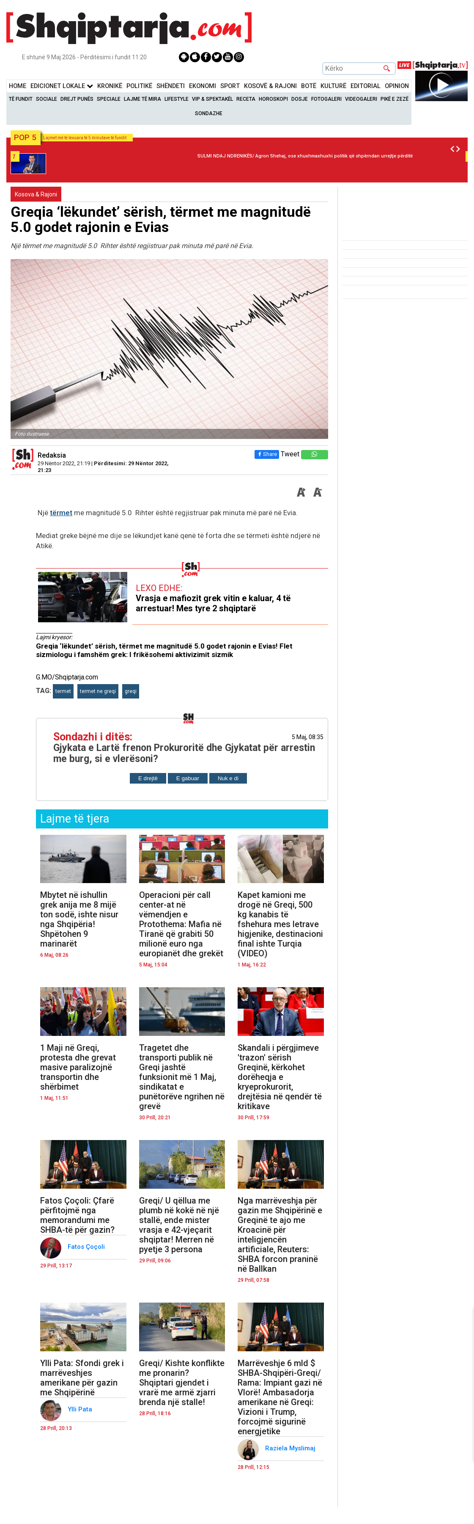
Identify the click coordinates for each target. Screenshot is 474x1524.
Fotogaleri (326, 99)
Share (267, 454)
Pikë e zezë (394, 99)
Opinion (397, 86)
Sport (230, 86)
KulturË (333, 86)
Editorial (366, 86)
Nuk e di (228, 778)
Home (17, 86)
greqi (131, 691)
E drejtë (148, 778)
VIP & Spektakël (212, 99)
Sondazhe (208, 113)
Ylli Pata (81, 1409)
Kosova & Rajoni (36, 194)
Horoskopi (273, 99)
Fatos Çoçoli (87, 1247)
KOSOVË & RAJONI (270, 86)
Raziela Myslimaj (291, 1448)
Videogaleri (361, 99)
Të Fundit (21, 99)
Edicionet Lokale (61, 86)
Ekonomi (202, 86)
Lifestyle (176, 99)
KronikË (109, 86)
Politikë (139, 86)
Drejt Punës (76, 99)
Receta (245, 99)
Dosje (299, 99)
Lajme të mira (142, 99)
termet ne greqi (98, 691)
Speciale (109, 99)
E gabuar (187, 778)
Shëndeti (170, 86)
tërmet (61, 512)
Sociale (46, 99)
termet (63, 691)
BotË (308, 86)
